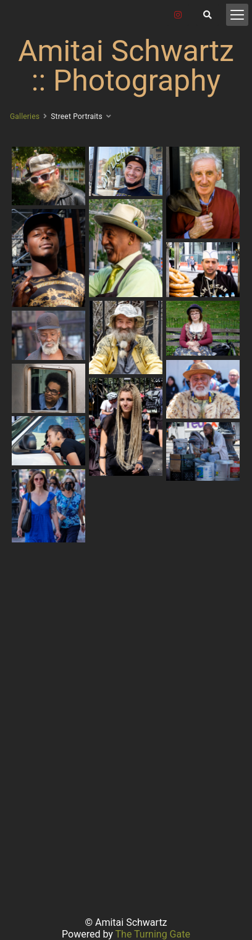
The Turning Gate (153, 934)
